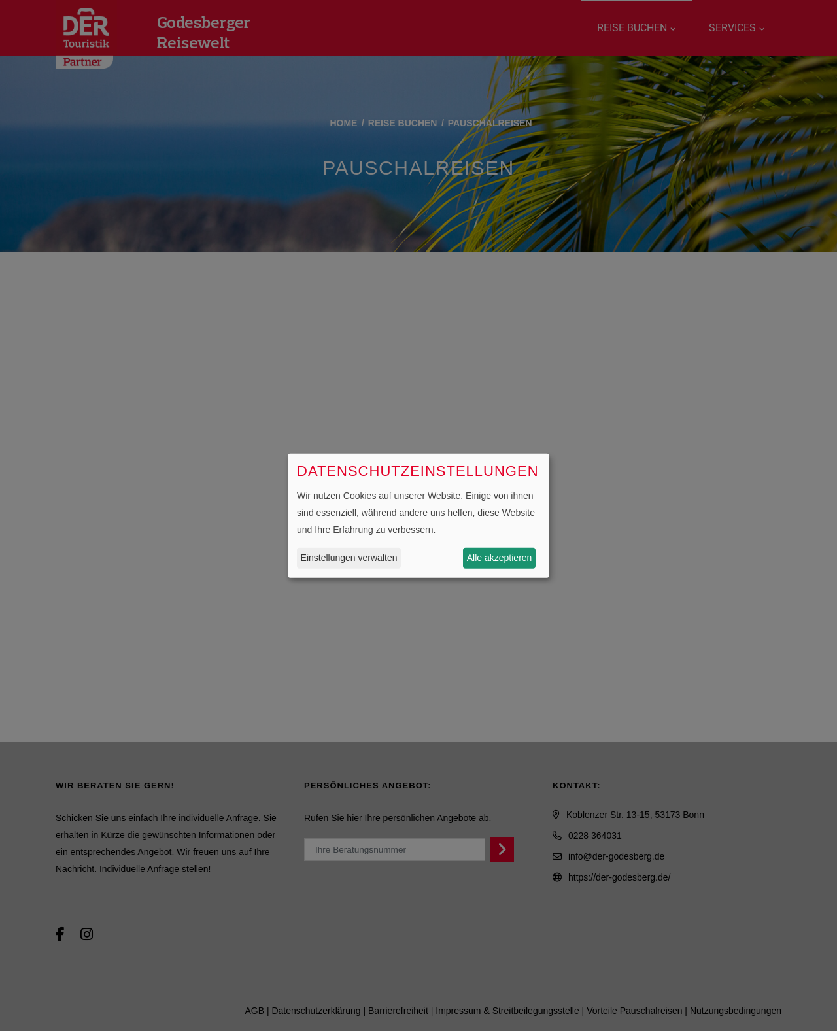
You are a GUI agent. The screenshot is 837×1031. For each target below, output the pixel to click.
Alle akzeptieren (499, 557)
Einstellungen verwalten (349, 557)
